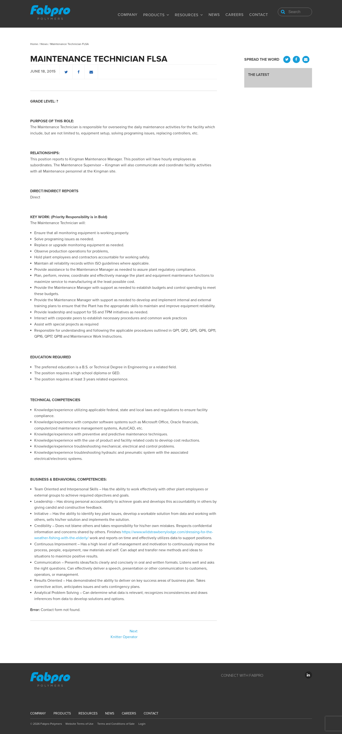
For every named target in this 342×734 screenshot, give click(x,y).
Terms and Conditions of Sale (116, 723)
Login (142, 723)
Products (154, 15)
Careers (234, 14)
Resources (186, 15)
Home (34, 44)
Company (127, 14)
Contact (258, 14)
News (214, 14)
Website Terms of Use (79, 723)
